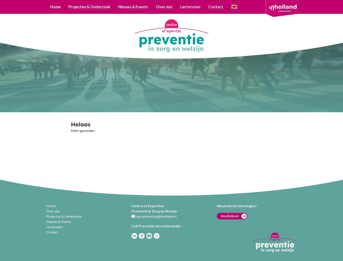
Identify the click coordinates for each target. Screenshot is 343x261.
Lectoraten (190, 6)
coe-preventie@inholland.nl (156, 216)
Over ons (164, 6)
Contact (215, 6)
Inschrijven (234, 216)
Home (55, 6)
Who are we (234, 7)
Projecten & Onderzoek (89, 6)
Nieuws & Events (133, 6)
